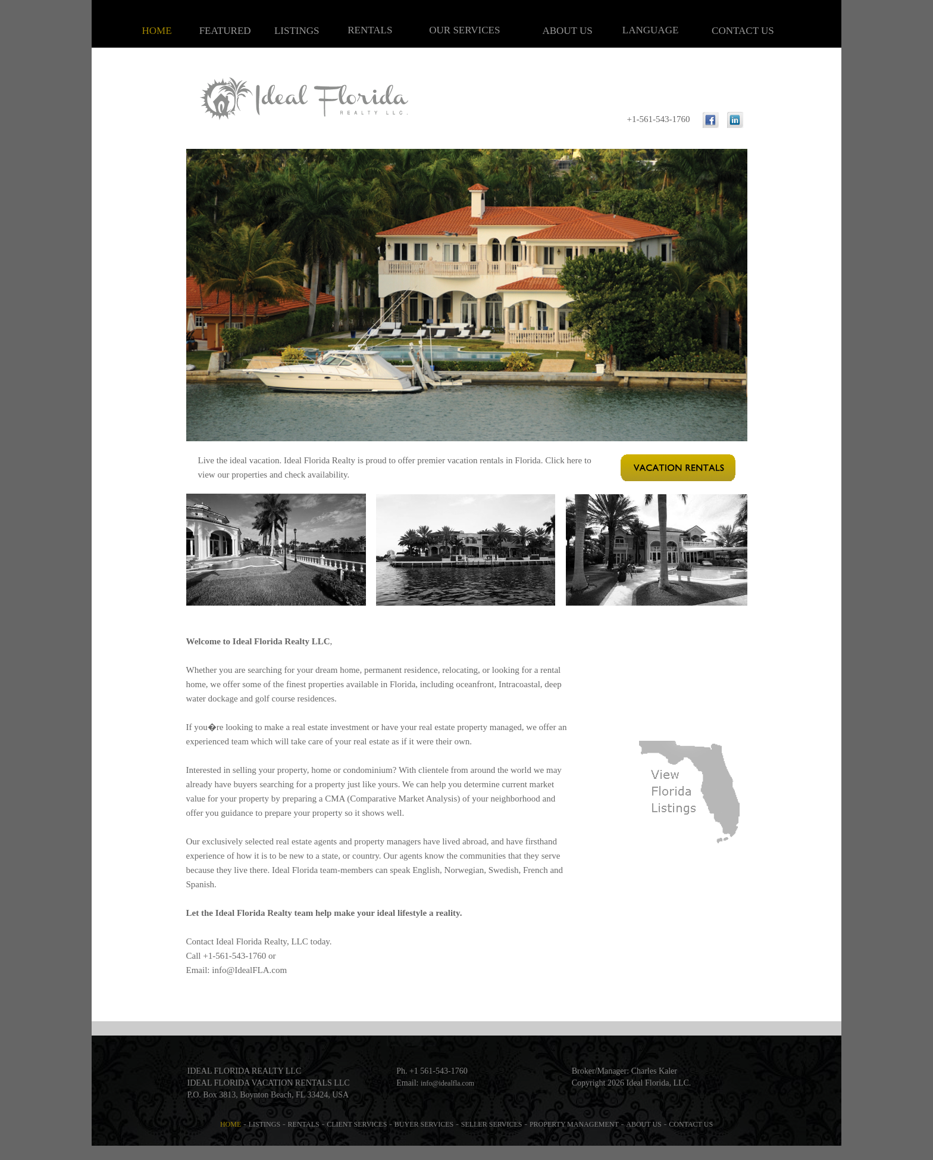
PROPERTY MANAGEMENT (574, 1124)
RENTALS (369, 30)
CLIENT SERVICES (357, 1124)
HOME (157, 30)
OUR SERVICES (464, 30)
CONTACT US (743, 30)
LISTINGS (297, 30)
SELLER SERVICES (491, 1124)
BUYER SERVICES (424, 1124)
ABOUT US (567, 30)
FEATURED (225, 30)
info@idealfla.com (447, 1083)
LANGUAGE (650, 30)
